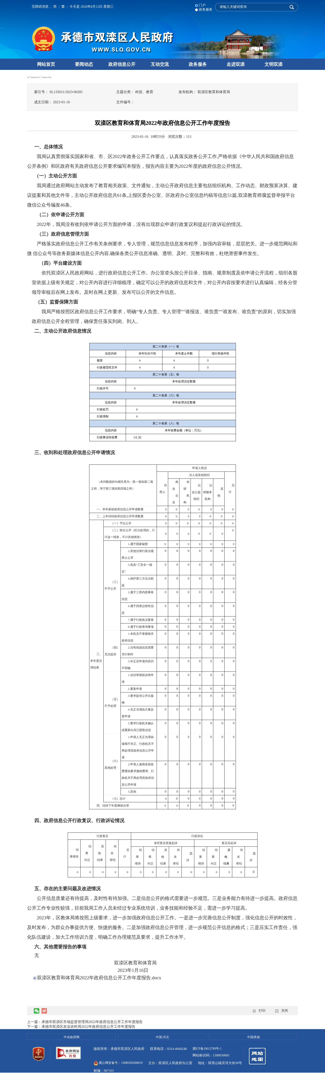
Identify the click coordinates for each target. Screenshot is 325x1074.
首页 (30, 76)
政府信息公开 (121, 64)
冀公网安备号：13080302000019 (163, 1056)
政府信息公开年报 (78, 76)
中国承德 (253, 1037)
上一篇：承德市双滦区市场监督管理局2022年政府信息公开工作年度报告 (85, 1022)
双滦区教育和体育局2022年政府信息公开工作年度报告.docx (97, 977)
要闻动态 (84, 64)
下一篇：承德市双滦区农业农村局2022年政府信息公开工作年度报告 (81, 1026)
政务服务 (198, 64)
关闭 (284, 1010)
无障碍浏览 (40, 6)
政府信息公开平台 (49, 76)
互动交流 (160, 64)
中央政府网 (71, 1037)
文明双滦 (274, 64)
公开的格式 (162, 898)
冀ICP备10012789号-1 (208, 1049)
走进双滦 (236, 64)
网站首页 (46, 64)
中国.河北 (162, 1037)
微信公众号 (39, 205)
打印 (262, 1010)
